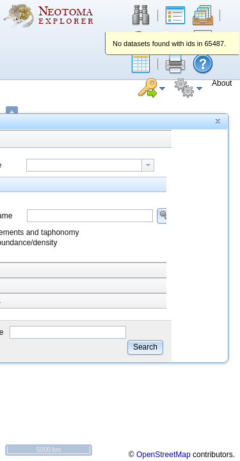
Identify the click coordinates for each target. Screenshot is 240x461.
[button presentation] (148, 165)
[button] (140, 64)
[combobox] (90, 165)
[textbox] (84, 165)
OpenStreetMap (163, 454)
